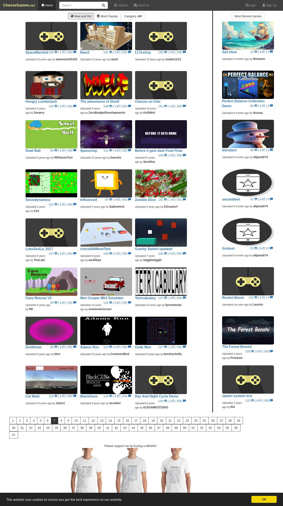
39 (90, 427)
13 (101, 420)
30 (13, 427)
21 (170, 420)
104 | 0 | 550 (172, 253)
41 (107, 427)
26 (213, 420)
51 (193, 427)
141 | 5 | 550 (117, 52)
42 (116, 427)
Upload (120, 5)
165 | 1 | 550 (62, 52)
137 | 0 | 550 (62, 253)
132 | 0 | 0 (261, 297)
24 (195, 420)
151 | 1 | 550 (172, 106)
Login (250, 5)
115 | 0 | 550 (259, 400)
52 (202, 427)
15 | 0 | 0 (261, 52)
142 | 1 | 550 (172, 199)
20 (161, 420)
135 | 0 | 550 (117, 253)
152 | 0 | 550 (62, 204)
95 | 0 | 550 (63, 302)
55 (227, 427)
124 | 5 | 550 (62, 396)
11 (84, 420)
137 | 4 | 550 (172, 298)
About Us (142, 5)
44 (133, 427)
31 (22, 427)
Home (47, 5)
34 (48, 427)
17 (136, 420)
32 (30, 427)
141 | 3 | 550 (117, 150)
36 (65, 427)
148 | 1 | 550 (117, 106)
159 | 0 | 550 (172, 52)
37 (73, 427)
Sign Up (269, 5)
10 (76, 420)
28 (230, 420)
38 (82, 427)
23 (187, 420)
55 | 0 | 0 (261, 248)
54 (219, 427)
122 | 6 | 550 (117, 347)
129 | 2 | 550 (172, 401)
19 (153, 420)
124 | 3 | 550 (117, 396)
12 (93, 420)
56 (236, 427)
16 (127, 420)
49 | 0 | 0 (261, 150)
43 (125, 427)
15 (119, 420)
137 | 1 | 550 (172, 347)
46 (150, 427)
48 (167, 427)
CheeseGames (19, 5)
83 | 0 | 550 (63, 150)
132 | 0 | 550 (62, 106)
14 (110, 420)
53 (210, 427)
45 (142, 427)
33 (39, 427)
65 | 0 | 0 (261, 106)
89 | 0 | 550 (63, 347)
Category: (132, 16)
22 (178, 420)
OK (264, 499)
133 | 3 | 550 (117, 302)
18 (144, 420)
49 (176, 427)
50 (184, 427)
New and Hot (81, 16)
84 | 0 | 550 (118, 199)
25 (204, 420)
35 (56, 427)
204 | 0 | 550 (259, 351)
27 (221, 420)
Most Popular (107, 16)
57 (13, 435)
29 (238, 420)
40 (99, 427)
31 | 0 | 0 (261, 199)
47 (159, 427)
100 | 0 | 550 (172, 155)
